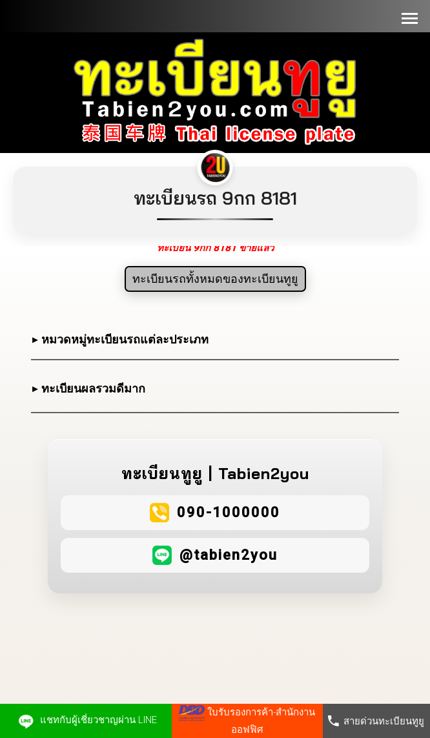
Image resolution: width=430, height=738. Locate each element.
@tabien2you (228, 555)
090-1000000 (228, 512)
